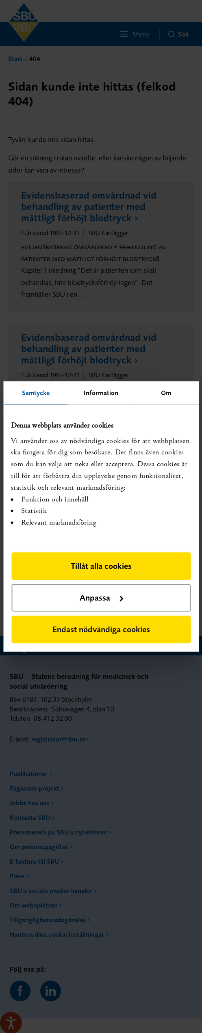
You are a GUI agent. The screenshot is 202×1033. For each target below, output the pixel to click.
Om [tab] (166, 392)
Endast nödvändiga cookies (101, 629)
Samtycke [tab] (36, 392)
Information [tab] (101, 392)
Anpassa (101, 597)
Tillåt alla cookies (101, 565)
